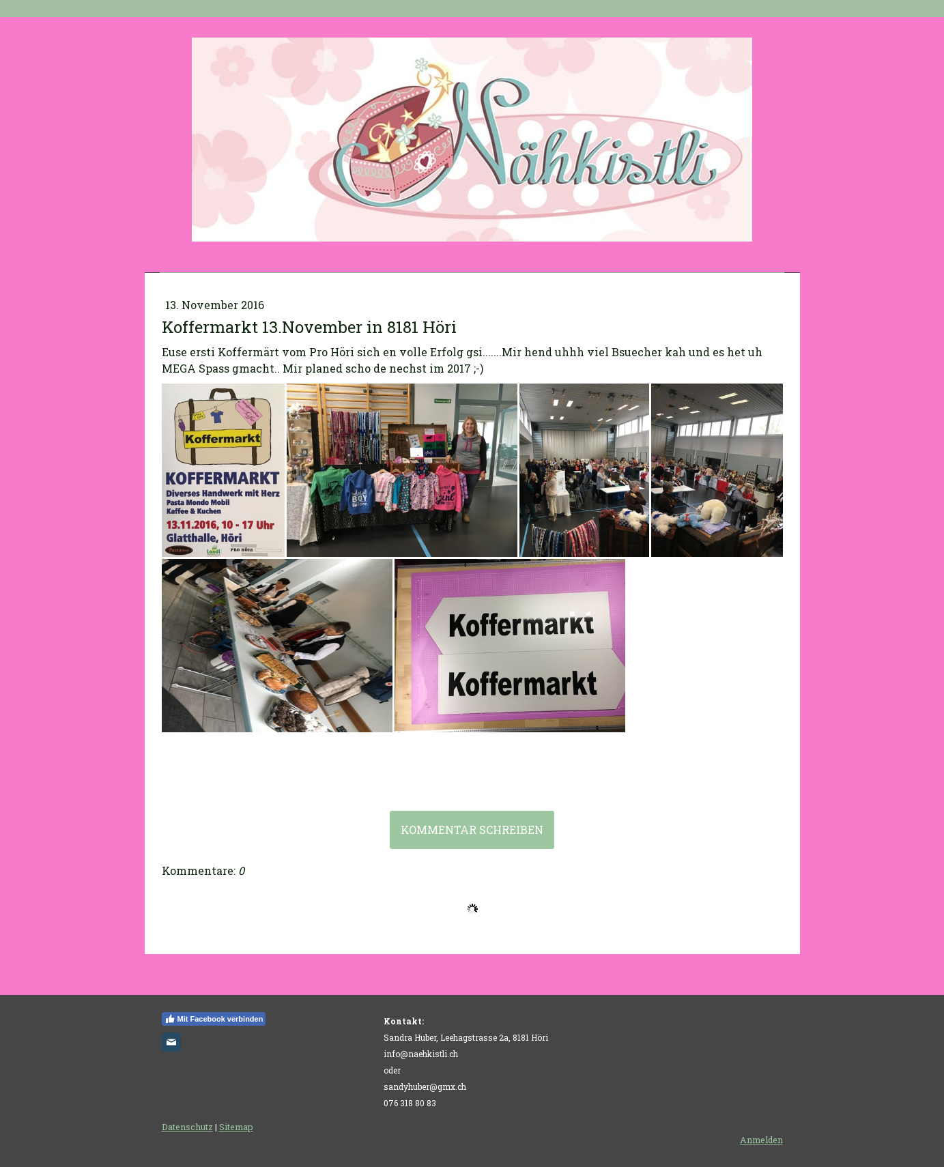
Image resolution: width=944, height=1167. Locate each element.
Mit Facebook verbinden (214, 1018)
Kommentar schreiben (472, 829)
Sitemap (236, 1126)
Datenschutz (187, 1126)
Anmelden (761, 1139)
